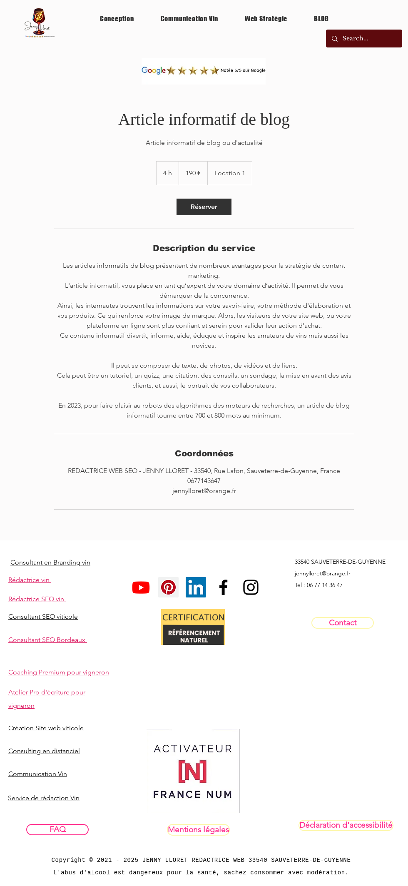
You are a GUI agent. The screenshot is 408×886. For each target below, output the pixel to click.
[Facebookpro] (223, 587)
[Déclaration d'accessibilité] (346, 825)
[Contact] (342, 623)
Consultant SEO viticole (43, 616)
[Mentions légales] (198, 830)
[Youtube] (141, 587)
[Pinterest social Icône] (168, 587)
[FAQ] (57, 829)
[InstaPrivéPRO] (251, 587)
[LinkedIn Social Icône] (196, 587)
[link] (204, 207)
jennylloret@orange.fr (323, 573)
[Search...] (364, 38)
